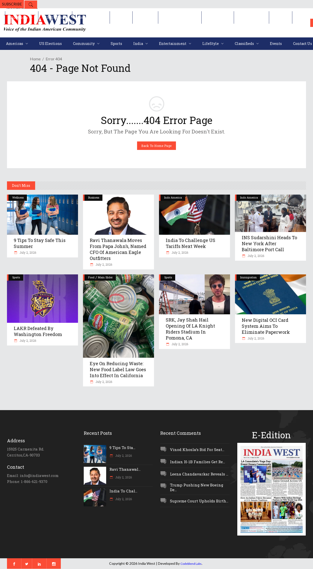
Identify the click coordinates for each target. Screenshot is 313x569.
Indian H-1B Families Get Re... (197, 461)
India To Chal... (123, 490)
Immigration (248, 277)
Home (35, 58)
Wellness (18, 197)
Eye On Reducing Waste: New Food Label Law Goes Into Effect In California (118, 369)
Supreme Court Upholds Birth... (199, 500)
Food (91, 277)
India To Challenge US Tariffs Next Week (190, 243)
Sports (16, 277)
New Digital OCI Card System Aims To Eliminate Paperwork (266, 326)
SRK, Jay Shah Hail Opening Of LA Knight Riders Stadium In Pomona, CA (190, 329)
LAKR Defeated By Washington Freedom (38, 331)
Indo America (173, 197)
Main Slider (105, 277)
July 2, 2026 (27, 252)
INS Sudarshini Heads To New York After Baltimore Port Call (269, 243)
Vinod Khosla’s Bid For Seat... (197, 449)
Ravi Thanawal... (125, 469)
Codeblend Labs (191, 564)
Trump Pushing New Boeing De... (196, 487)
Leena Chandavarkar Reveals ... (199, 473)
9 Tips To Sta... (122, 447)
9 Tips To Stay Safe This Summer (40, 243)
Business (93, 197)
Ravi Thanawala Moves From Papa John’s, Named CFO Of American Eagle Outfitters (118, 249)
